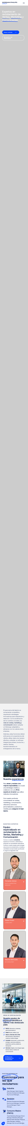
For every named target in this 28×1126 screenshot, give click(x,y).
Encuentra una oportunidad (8, 37)
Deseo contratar (8, 32)
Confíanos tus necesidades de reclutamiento (9, 1058)
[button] (3, 1123)
